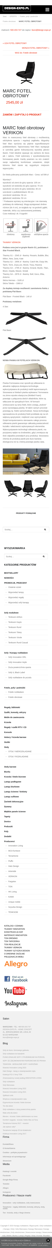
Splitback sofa (8, 1095)
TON (10, 886)
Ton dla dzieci (8, 1106)
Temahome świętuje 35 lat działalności (17, 1130)
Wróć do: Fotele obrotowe (26, 53)
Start (5, 16)
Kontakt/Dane (8, 1144)
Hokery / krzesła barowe (15, 737)
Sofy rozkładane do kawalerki (13, 1054)
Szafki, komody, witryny (15, 712)
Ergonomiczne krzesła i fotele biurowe (17, 1102)
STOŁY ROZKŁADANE (18, 756)
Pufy (6, 831)
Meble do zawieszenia (14, 717)
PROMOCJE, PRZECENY (15, 583)
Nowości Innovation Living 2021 (14, 1092)
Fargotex (12, 881)
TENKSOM (13, 912)
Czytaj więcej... (43, 1245)
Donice (7, 821)
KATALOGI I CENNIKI (13, 926)
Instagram (7, 1192)
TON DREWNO (11, 938)
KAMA (11, 897)
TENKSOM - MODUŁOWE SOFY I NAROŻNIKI (20, 1064)
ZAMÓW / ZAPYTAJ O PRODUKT (22, 114)
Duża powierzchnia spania (19, 667)
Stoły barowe (10, 767)
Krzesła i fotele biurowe (15, 777)
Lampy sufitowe (11, 797)
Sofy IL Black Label (16, 672)
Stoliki (7, 742)
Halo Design (13, 866)
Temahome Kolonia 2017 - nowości (16, 1123)
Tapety (7, 816)
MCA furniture (14, 851)
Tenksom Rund (14, 627)
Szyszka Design (15, 907)
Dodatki (7, 836)
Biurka (7, 772)
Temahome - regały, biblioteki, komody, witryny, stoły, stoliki (24, 1208)
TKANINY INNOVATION (14, 929)
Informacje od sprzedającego (14, 1157)
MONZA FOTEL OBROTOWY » (35, 48)
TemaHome (13, 856)
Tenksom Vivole (15, 637)
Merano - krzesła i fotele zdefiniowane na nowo (20, 1116)
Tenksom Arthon (15, 617)
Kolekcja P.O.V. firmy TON (12, 1075)
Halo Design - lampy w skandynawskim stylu (19, 1071)
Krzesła (7, 722)
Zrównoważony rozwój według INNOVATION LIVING (22, 1078)
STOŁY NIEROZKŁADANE (20, 751)
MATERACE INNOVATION (15, 935)
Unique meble (14, 902)
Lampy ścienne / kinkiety (15, 792)
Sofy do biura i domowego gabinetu (16, 1050)
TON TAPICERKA (12, 941)
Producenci (9, 841)
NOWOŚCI (9, 578)
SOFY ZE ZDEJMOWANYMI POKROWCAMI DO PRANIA (24, 1061)
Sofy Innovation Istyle (17, 662)
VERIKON (12, 876)
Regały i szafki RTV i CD (15, 727)
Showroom (7, 1161)
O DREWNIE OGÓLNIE (14, 954)
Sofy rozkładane (9, 1082)
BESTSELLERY (11, 573)
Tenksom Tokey (15, 632)
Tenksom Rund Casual (18, 642)
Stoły (6, 747)
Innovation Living (15, 846)
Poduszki (8, 826)
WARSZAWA (7, 1027)
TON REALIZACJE (12, 944)
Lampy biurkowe (11, 787)
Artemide (12, 871)
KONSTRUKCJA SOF (13, 932)
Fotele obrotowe (9, 21)
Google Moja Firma (10, 1180)
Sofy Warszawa (8, 1085)
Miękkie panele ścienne (15, 811)
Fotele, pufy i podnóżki (29, 16)
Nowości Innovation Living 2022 (14, 1089)
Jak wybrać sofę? (9, 1127)
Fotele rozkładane (16, 692)
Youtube (6, 1184)
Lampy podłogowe (12, 782)
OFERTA (13, 16)
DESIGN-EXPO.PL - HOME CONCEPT (17, 1029)
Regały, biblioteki (12, 707)
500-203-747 (15, 30)
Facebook (7, 1176)
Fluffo (10, 861)
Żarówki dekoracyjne (13, 801)
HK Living (12, 892)
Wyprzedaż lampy (16, 592)
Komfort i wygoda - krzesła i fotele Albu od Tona (20, 1120)
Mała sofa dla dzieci (10, 1113)
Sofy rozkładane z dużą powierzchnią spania (19, 1109)
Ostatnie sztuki (14, 587)
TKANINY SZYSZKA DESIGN (17, 951)
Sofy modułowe (11, 613)
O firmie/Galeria (9, 1148)
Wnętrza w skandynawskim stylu (15, 1099)
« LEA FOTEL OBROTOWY (15, 43)
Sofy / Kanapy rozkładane (16, 653)
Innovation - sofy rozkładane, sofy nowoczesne (21, 1203)
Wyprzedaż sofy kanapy (18, 602)
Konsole (8, 732)
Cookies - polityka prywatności (15, 1152)
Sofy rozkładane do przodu (19, 677)
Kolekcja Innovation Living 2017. (15, 1134)
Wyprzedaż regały (16, 597)
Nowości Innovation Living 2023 (14, 1068)
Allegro (5, 1188)
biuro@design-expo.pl (41, 30)
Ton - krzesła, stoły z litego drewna (16, 1213)
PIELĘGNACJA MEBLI (14, 957)
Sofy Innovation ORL (17, 657)
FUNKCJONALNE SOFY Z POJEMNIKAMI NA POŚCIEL (24, 1057)
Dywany (8, 806)
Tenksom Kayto (15, 622)
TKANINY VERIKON (11, 242)
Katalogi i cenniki (10, 1171)
